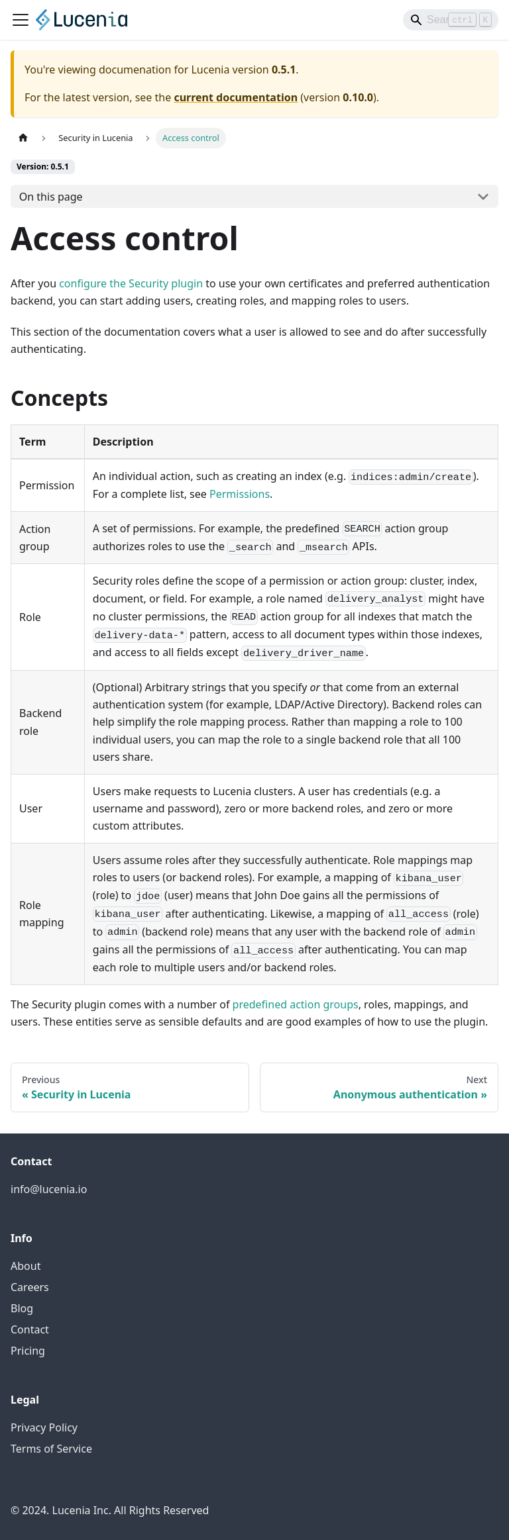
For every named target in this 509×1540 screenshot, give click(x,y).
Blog (22, 1308)
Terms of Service (51, 1448)
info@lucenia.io (49, 1189)
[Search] (450, 19)
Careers (30, 1287)
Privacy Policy (44, 1427)
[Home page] (23, 138)
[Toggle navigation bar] (20, 20)
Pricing (28, 1350)
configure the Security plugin (131, 283)
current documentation (236, 97)
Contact (30, 1329)
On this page (51, 196)
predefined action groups (296, 1004)
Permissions (239, 494)
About (25, 1266)
